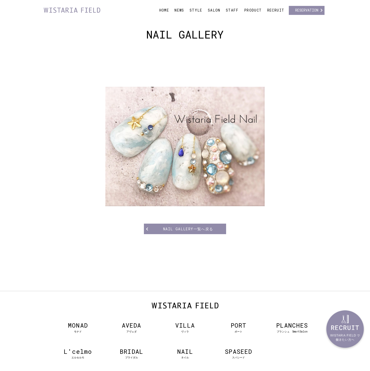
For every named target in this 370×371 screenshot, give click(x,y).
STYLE (196, 10)
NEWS (179, 10)
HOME (164, 10)
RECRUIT (275, 10)
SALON (214, 10)
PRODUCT (253, 10)
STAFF (232, 10)
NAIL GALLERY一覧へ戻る (188, 228)
